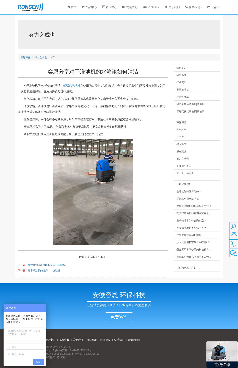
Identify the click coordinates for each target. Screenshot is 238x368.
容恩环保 (26, 57)
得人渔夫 (181, 144)
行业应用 (92, 339)
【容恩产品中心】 (186, 267)
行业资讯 (181, 82)
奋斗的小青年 (183, 166)
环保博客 (181, 122)
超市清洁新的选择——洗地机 (44, 270)
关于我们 (172, 7)
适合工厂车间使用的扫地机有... (193, 249)
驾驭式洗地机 (71, 85)
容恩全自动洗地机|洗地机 (190, 104)
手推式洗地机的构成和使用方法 (193, 206)
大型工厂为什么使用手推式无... (193, 256)
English (213, 7)
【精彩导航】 (183, 184)
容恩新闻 (181, 75)
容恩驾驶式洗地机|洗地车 (190, 111)
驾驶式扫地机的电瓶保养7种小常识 (47, 265)
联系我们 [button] (193, 7)
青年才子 (181, 129)
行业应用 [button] (151, 7)
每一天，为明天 (185, 173)
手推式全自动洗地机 (187, 198)
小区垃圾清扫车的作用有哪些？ (193, 242)
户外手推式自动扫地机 (188, 235)
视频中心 (129, 7)
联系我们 (119, 339)
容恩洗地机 (182, 89)
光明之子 (181, 136)
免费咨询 (119, 317)
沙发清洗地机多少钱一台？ (191, 227)
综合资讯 (181, 67)
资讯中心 (109, 7)
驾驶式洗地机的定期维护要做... (193, 213)
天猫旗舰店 (134, 339)
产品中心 (89, 7)
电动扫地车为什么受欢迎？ (191, 220)
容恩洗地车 (182, 96)
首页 (71, 7)
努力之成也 (40, 57)
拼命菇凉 (181, 151)
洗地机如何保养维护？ (188, 191)
